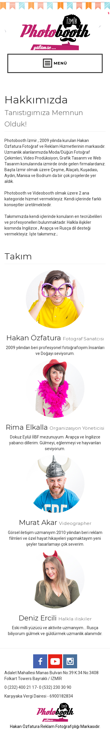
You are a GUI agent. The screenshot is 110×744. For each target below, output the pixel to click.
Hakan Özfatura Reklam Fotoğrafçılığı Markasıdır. (55, 726)
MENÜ (55, 63)
